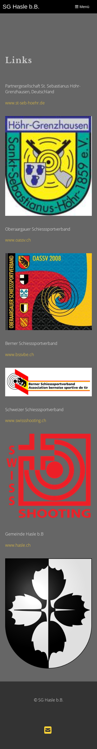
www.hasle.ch (18, 545)
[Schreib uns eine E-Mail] (47, 729)
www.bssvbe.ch (19, 354)
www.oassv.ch (18, 240)
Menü (82, 6)
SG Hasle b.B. (21, 6)
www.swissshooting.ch (25, 420)
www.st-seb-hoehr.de (25, 103)
